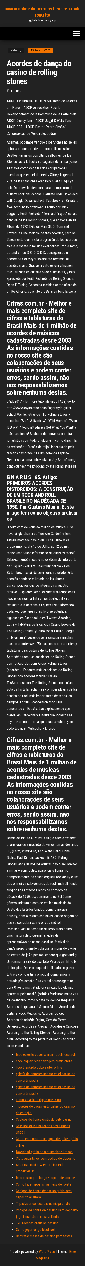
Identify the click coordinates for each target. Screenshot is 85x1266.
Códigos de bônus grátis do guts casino (44, 1119)
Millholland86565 (40, 50)
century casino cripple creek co (38, 1100)
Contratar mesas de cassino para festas (44, 1236)
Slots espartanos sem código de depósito (45, 1158)
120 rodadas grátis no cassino (37, 1223)
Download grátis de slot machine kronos (44, 1152)
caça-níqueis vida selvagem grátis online (44, 1061)
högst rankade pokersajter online (39, 1067)
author (16, 91)
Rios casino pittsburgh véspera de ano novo (47, 1178)
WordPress (47, 1252)
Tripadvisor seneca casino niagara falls (43, 1204)
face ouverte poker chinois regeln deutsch (46, 1054)
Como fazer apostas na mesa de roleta (43, 1184)
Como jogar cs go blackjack (36, 1229)
